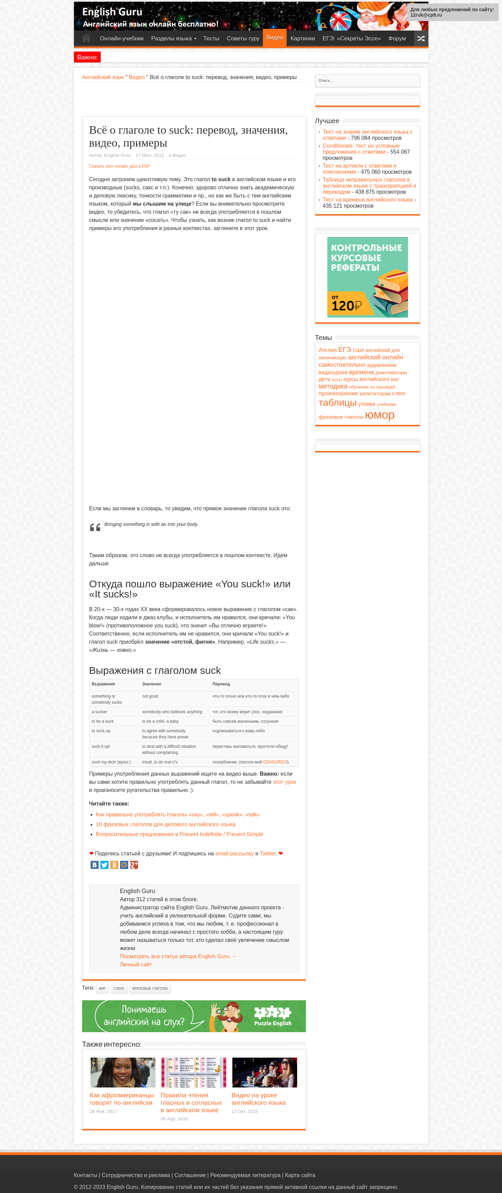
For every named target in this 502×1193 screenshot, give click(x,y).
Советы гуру (243, 38)
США (358, 350)
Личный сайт (136, 964)
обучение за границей (372, 387)
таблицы (338, 402)
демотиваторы (391, 372)
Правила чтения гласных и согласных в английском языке (191, 1103)
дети (325, 379)
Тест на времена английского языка (368, 200)
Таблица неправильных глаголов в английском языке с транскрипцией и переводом (369, 186)
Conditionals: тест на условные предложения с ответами (361, 149)
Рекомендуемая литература (245, 1175)
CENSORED (274, 762)
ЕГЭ (344, 349)
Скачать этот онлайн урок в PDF (119, 166)
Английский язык (103, 77)
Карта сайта (300, 1175)
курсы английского (366, 379)
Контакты (85, 1175)
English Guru (117, 155)
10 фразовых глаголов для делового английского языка (166, 824)
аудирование (382, 365)
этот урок (284, 782)
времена (361, 372)
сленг (119, 988)
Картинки (303, 38)
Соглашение (190, 1175)
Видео (274, 37)
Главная (86, 39)
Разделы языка (174, 38)
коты (337, 379)
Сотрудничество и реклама (136, 1175)
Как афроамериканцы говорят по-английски (122, 1099)
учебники (386, 404)
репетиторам (375, 393)
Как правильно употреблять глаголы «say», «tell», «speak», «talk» (178, 814)
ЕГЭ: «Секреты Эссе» (352, 38)
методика (333, 386)
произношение (338, 393)
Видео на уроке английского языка (259, 1099)
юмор (380, 414)
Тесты (211, 38)
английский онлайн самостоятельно (361, 361)
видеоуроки (333, 372)
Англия (328, 350)
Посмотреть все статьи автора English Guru (178, 956)
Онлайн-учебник (122, 38)
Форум (397, 38)
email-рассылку (234, 853)
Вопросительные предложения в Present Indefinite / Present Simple (179, 834)
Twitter (267, 853)
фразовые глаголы (150, 988)
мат (102, 988)
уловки (366, 404)
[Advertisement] (194, 99)
